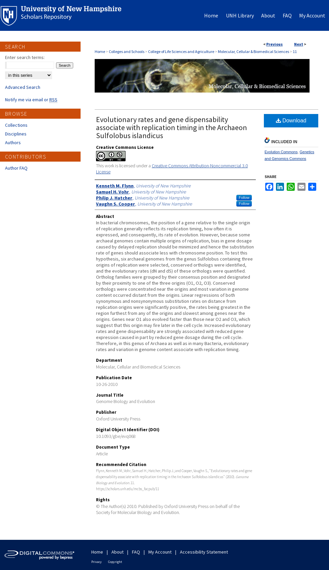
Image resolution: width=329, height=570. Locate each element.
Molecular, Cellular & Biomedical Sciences (253, 51)
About (117, 552)
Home (100, 51)
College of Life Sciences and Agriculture (181, 51)
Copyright (115, 562)
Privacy (96, 562)
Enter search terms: (25, 57)
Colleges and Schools (126, 51)
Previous (274, 44)
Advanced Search (22, 87)
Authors (13, 142)
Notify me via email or (31, 100)
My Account (160, 552)
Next (298, 44)
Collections (16, 125)
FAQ (136, 552)
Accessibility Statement (204, 552)
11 (295, 51)
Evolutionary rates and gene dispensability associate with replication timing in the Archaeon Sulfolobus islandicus (171, 127)
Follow (244, 197)
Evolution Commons (281, 152)
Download (291, 120)
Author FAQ (16, 168)
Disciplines (16, 134)
